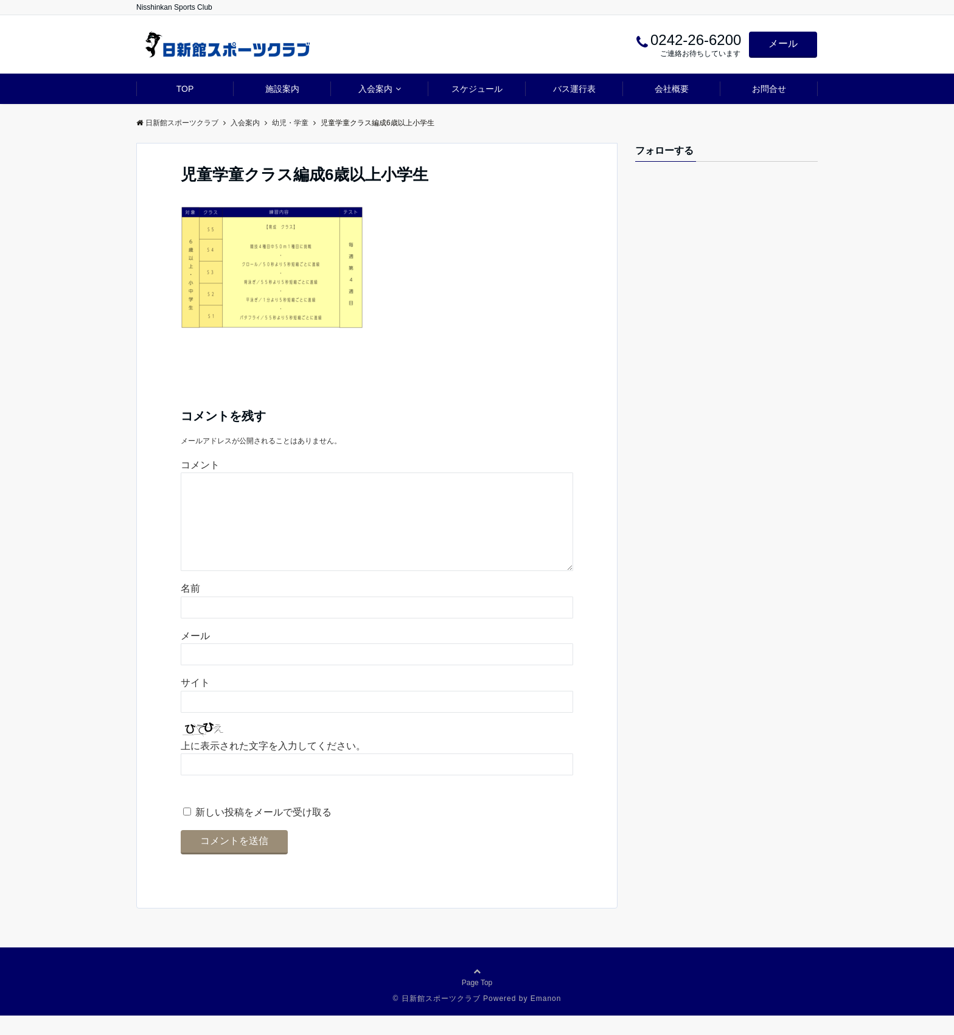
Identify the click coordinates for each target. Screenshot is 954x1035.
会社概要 (672, 89)
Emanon (546, 1018)
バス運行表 (574, 89)
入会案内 (375, 89)
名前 (190, 608)
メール (783, 43)
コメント (200, 465)
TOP (185, 89)
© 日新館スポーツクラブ (437, 1018)
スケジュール (477, 89)
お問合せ (769, 89)
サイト (195, 702)
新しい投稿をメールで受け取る (263, 831)
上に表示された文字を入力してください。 (273, 765)
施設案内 (282, 89)
